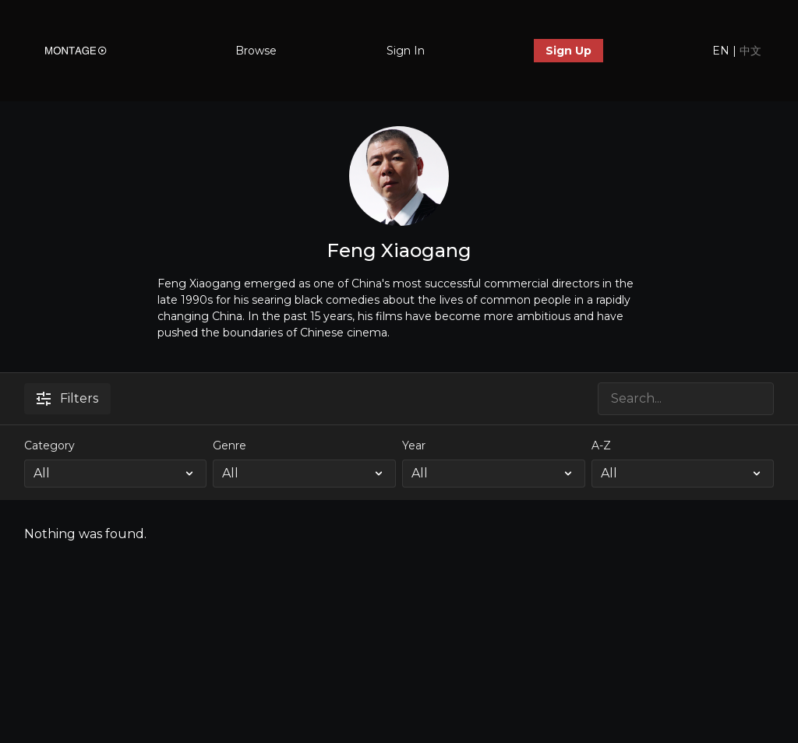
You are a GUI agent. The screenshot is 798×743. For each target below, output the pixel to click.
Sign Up (568, 51)
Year (413, 445)
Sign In (406, 51)
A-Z (601, 445)
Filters (67, 398)
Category (49, 445)
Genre (229, 445)
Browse (256, 51)
